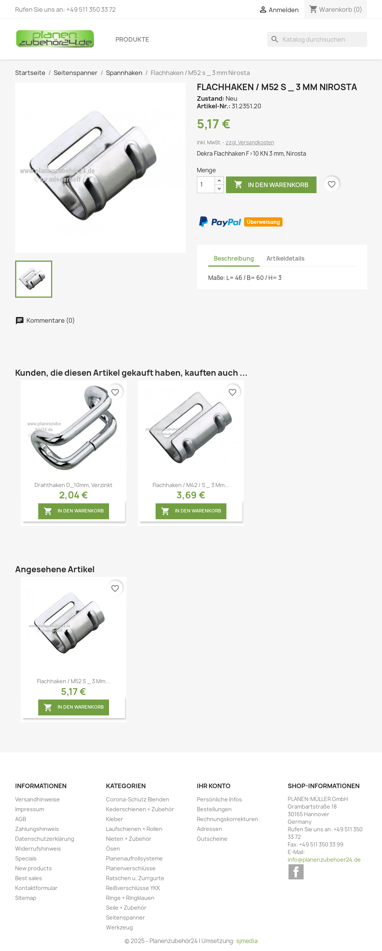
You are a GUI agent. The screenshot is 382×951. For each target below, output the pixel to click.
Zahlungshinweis (37, 828)
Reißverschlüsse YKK (133, 888)
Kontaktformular (36, 888)
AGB (20, 819)
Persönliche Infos (219, 799)
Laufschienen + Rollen (134, 828)
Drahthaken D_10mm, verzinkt (73, 485)
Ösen (113, 848)
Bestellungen (214, 809)
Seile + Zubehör (126, 907)
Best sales (28, 878)
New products (33, 868)
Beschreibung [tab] (234, 258)
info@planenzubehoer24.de (324, 859)
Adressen (209, 828)
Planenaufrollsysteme (134, 858)
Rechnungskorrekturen (227, 819)
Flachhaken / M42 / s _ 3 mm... (191, 485)
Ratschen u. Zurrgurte (135, 878)
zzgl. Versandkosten (250, 142)
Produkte (132, 39)
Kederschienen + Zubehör (140, 809)
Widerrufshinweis (38, 848)
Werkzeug (119, 927)
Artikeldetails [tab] (285, 258)
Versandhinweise (37, 799)
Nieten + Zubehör (128, 838)
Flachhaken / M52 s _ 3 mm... (73, 681)
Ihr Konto (214, 786)
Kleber (114, 819)
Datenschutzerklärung (44, 838)
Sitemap (25, 897)
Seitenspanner (125, 917)
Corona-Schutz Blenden (137, 799)
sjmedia (247, 941)
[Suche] (317, 39)
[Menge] (206, 184)
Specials (26, 858)
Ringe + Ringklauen (130, 897)
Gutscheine (212, 838)
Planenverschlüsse (131, 868)
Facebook (296, 871)
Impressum (29, 809)
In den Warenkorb (271, 185)
